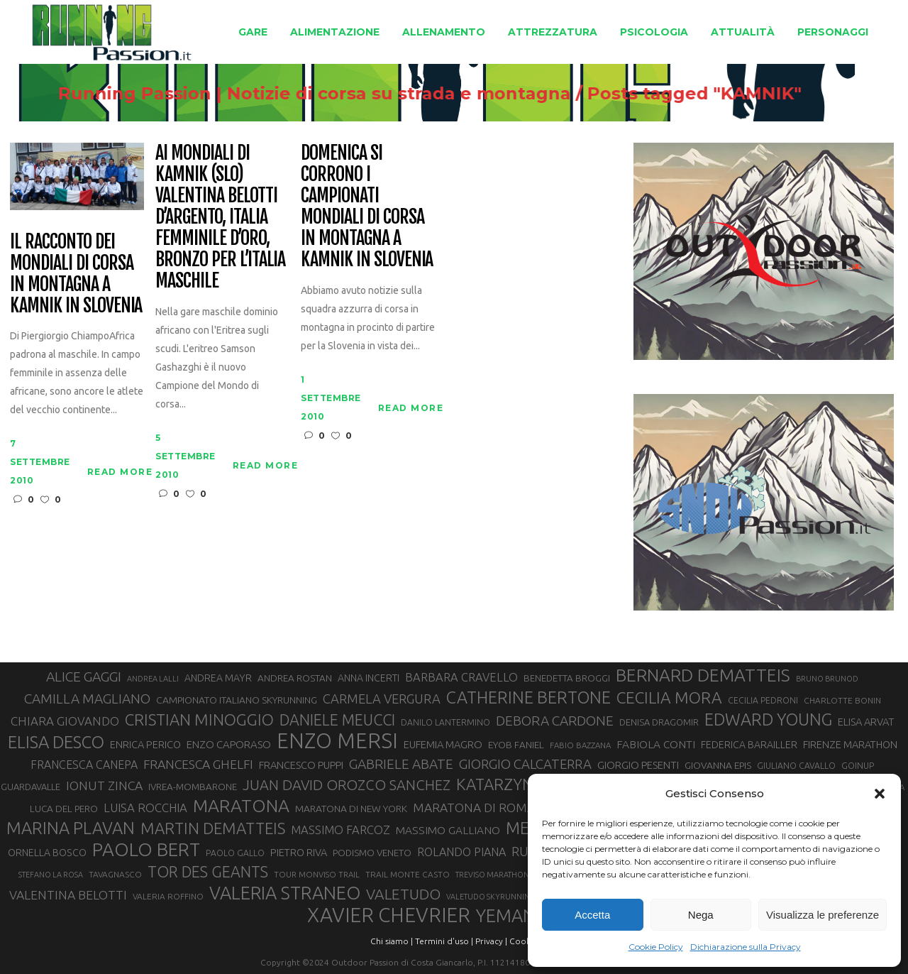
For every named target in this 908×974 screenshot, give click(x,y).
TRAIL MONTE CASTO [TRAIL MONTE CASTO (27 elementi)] (407, 874)
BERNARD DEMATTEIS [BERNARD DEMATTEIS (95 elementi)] (703, 675)
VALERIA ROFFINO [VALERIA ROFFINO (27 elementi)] (168, 896)
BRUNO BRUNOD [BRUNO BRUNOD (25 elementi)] (827, 678)
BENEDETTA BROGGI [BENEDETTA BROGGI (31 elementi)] (567, 678)
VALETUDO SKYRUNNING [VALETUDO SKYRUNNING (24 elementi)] (491, 896)
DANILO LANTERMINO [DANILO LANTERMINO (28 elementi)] (445, 722)
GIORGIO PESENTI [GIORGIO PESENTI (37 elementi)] (638, 765)
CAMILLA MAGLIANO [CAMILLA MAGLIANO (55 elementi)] (87, 698)
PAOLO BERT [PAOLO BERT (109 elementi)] (146, 850)
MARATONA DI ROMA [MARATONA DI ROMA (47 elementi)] (474, 807)
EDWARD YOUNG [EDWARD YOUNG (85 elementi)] (768, 719)
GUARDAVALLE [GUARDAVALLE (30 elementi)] (30, 787)
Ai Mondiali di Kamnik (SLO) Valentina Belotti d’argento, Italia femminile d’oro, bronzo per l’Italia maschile (220, 217)
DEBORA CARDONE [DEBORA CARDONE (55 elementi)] (555, 720)
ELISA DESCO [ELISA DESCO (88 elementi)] (56, 742)
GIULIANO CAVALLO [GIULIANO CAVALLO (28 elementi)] (796, 765)
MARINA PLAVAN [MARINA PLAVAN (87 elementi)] (70, 828)
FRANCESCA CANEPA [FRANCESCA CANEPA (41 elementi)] (84, 764)
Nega (701, 915)
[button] (880, 794)
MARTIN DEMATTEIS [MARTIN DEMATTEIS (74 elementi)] (212, 828)
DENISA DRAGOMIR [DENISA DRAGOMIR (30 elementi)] (659, 722)
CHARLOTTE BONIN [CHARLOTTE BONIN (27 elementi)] (842, 700)
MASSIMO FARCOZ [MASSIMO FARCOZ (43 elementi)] (340, 829)
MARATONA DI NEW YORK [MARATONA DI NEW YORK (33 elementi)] (351, 808)
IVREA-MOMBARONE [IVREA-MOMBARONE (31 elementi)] (192, 787)
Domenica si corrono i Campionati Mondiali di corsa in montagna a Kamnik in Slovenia (367, 206)
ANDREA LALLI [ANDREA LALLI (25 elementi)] (153, 678)
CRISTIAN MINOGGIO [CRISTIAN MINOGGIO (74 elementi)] (199, 719)
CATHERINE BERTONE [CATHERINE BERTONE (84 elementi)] (528, 697)
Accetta (592, 915)
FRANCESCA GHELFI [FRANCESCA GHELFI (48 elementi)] (198, 764)
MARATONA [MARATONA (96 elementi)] (241, 806)
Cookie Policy (656, 946)
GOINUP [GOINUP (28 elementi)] (857, 765)
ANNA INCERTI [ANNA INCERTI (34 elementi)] (368, 678)
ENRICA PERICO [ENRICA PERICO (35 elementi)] (145, 744)
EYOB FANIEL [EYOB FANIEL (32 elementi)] (516, 744)
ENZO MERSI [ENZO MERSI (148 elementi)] (337, 741)
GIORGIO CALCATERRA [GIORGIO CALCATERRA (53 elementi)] (525, 764)
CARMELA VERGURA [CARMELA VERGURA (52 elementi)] (382, 698)
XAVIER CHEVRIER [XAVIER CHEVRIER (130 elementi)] (388, 915)
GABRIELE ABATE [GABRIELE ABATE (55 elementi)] (401, 764)
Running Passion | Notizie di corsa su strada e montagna (341, 93)
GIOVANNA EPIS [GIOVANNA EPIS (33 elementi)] (718, 765)
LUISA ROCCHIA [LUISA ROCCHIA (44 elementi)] (145, 807)
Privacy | (491, 941)
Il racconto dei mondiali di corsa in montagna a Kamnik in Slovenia (76, 274)
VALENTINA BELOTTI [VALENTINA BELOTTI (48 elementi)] (68, 895)
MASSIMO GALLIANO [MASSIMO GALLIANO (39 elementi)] (448, 830)
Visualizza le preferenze (822, 915)
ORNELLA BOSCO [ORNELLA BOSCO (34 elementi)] (47, 852)
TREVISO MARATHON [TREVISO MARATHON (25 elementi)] (492, 874)
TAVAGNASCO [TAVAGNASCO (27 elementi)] (115, 874)
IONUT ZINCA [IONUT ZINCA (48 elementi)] (104, 785)
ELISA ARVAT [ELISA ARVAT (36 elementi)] (866, 722)
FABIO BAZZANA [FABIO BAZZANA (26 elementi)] (580, 745)
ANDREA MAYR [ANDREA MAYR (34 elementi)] (218, 678)
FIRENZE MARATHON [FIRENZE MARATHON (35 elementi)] (850, 744)
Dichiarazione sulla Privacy (745, 946)
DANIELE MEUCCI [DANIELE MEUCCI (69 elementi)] (337, 719)
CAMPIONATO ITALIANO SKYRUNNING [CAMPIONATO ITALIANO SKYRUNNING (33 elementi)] (236, 700)
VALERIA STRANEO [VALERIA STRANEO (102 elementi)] (284, 893)
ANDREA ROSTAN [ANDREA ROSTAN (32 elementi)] (295, 678)
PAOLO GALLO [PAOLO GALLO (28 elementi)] (235, 853)
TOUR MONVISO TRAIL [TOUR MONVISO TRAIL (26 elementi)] (317, 874)
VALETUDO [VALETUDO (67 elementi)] (403, 893)
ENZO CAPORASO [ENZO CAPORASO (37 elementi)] (229, 744)
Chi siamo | (391, 941)
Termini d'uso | (444, 941)
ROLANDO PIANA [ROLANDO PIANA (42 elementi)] (461, 852)
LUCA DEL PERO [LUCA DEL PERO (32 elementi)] (64, 808)
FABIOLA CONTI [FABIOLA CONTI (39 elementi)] (655, 744)
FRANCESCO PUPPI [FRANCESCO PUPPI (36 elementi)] (301, 765)
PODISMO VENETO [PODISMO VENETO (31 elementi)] (372, 853)
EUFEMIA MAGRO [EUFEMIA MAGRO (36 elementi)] (443, 744)
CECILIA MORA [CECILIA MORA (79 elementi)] (669, 697)
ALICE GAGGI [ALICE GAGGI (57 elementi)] (83, 676)
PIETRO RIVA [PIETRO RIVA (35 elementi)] (298, 852)
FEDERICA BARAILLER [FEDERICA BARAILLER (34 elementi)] (749, 744)
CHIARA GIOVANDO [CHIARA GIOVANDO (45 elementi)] (65, 721)
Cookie (523, 941)
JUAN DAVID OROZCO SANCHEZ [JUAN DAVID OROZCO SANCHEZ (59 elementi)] (346, 785)
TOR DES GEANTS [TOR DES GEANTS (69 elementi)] (208, 871)
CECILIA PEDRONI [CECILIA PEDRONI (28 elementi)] (763, 700)
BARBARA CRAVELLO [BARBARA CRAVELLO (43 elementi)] (461, 677)
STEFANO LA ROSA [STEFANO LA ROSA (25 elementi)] (50, 874)
